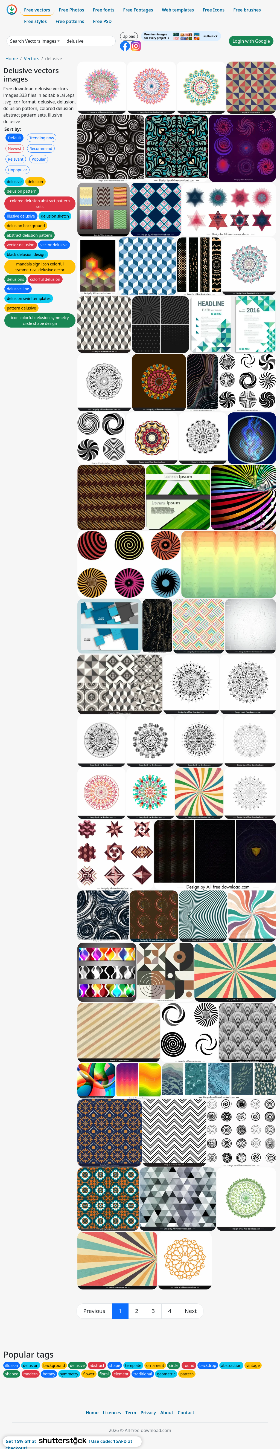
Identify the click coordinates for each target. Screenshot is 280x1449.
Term (130, 1413)
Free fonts (104, 10)
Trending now (41, 137)
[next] (191, 1311)
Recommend (41, 148)
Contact (186, 1413)
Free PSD (102, 21)
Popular (39, 159)
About (166, 1413)
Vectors (31, 59)
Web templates (178, 10)
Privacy (148, 1413)
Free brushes (247, 10)
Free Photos (71, 10)
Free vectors (37, 10)
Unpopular (17, 169)
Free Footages (138, 10)
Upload (128, 36)
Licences (112, 1413)
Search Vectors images (33, 41)
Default (14, 137)
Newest (14, 148)
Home (11, 59)
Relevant (16, 159)
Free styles (35, 21)
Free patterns (70, 21)
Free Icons (213, 10)
